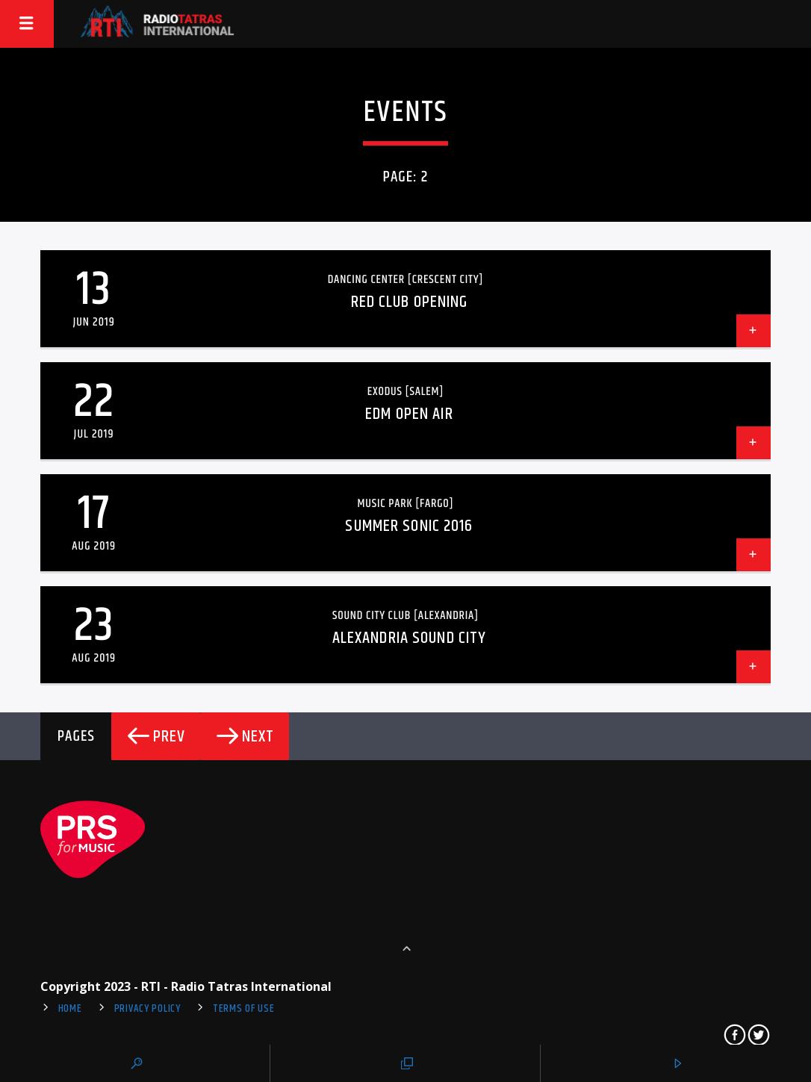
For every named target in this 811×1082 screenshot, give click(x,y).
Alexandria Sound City (409, 638)
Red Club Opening (409, 302)
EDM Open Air (409, 414)
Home (70, 1009)
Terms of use (244, 1009)
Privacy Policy (147, 1009)
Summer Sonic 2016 (409, 526)
